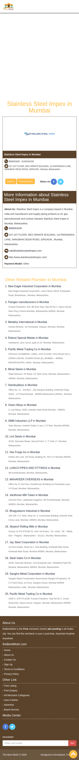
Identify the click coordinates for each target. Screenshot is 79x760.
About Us (9, 655)
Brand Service (11, 709)
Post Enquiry (26, 181)
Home (7, 650)
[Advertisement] (39, 56)
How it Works (11, 700)
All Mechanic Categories (17, 695)
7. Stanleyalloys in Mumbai (21, 385)
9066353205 (14, 161)
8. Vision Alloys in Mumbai (21, 405)
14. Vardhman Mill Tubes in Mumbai (26, 495)
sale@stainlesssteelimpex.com (25, 250)
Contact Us (10, 659)
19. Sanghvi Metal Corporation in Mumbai (30, 573)
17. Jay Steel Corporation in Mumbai (27, 542)
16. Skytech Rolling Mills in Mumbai (26, 526)
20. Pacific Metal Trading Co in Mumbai (28, 593)
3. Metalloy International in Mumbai (26, 322)
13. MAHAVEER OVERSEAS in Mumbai (29, 479)
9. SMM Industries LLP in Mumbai (25, 420)
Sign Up (8, 664)
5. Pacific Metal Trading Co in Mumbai (28, 349)
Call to (10, 181)
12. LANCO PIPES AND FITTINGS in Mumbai (32, 468)
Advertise (9, 704)
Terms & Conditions (14, 669)
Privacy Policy (11, 674)
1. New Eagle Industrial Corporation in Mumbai (33, 286)
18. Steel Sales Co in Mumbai (23, 558)
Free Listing (10, 685)
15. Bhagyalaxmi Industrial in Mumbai (27, 510)
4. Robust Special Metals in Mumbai (26, 337)
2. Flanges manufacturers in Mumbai (27, 302)
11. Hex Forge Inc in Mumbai (22, 452)
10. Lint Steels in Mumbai (20, 436)
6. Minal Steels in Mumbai (20, 369)
